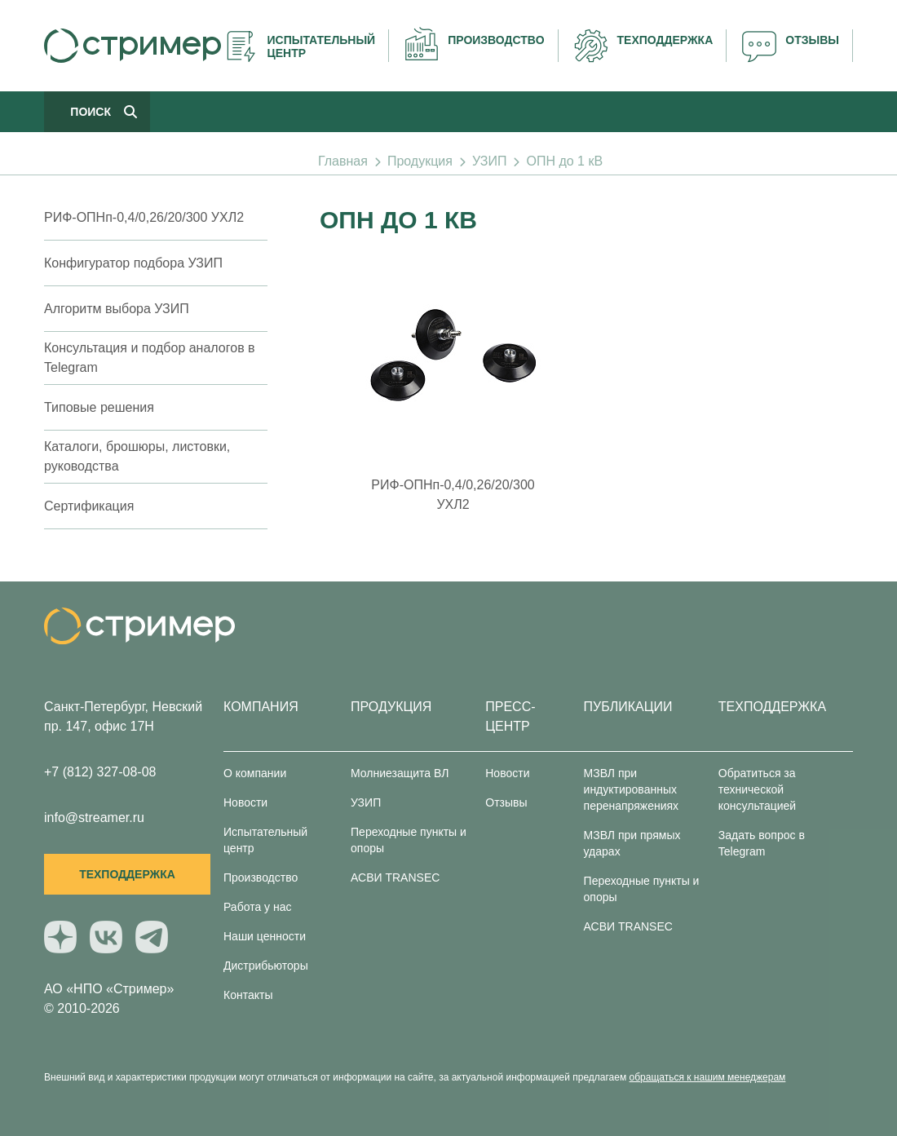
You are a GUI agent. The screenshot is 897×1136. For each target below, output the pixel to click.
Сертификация (89, 506)
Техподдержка (127, 874)
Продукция (420, 161)
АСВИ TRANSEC (395, 877)
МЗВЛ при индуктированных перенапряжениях (631, 789)
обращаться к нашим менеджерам (708, 1077)
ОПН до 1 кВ (564, 161)
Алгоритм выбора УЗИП (116, 309)
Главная (343, 161)
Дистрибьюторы (265, 965)
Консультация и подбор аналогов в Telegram (149, 357)
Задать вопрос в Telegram (761, 843)
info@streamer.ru (94, 817)
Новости (245, 802)
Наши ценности (264, 936)
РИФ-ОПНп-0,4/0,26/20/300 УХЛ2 (144, 217)
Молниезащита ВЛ (399, 773)
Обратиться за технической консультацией (757, 789)
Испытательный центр (265, 840)
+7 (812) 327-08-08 (100, 772)
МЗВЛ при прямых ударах (632, 843)
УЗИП (489, 161)
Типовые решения (99, 407)
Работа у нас (257, 906)
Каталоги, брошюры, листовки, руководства (137, 456)
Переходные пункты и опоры (408, 840)
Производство (260, 877)
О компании (254, 773)
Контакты (247, 994)
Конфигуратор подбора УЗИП (133, 263)
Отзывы (506, 802)
